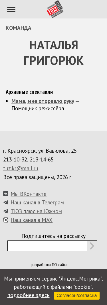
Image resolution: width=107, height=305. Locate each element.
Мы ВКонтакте (29, 193)
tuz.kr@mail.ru (20, 168)
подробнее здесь (28, 294)
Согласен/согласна (77, 295)
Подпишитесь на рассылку (53, 235)
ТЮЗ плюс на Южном (36, 211)
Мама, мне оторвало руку (42, 100)
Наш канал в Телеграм (37, 202)
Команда (18, 27)
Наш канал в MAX (32, 219)
